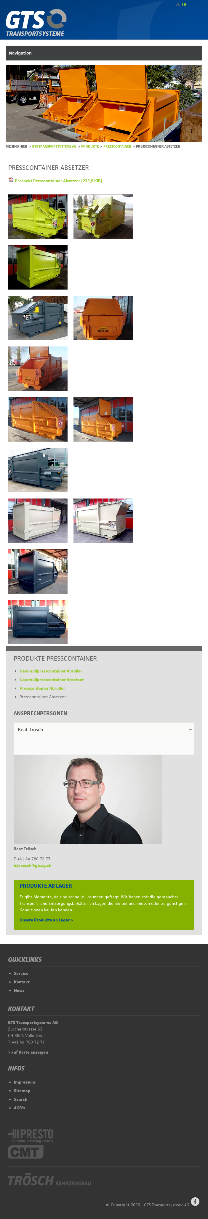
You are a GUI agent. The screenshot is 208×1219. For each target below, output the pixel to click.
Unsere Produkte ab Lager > (46, 920)
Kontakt (22, 982)
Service (21, 973)
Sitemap (22, 1090)
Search (20, 1099)
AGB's (19, 1108)
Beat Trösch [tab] (30, 729)
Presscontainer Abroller (42, 688)
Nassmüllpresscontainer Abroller (51, 671)
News (19, 990)
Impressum (24, 1082)
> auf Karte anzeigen (28, 1052)
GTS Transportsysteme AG (54, 146)
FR (184, 4)
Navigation (20, 53)
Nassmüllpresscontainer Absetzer (52, 679)
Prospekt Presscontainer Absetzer (58, 180)
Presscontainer (117, 146)
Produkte (90, 146)
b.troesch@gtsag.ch (32, 865)
